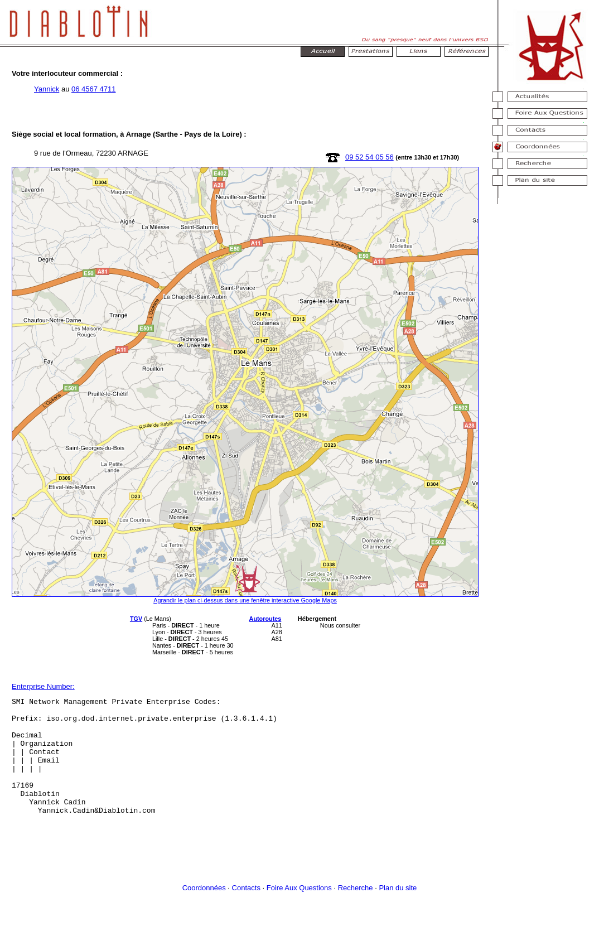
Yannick (46, 89)
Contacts (246, 911)
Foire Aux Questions (299, 911)
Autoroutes (265, 618)
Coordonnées (204, 911)
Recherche (355, 911)
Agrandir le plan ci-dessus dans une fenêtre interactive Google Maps (245, 600)
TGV (136, 618)
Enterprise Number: (43, 686)
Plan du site (398, 911)
